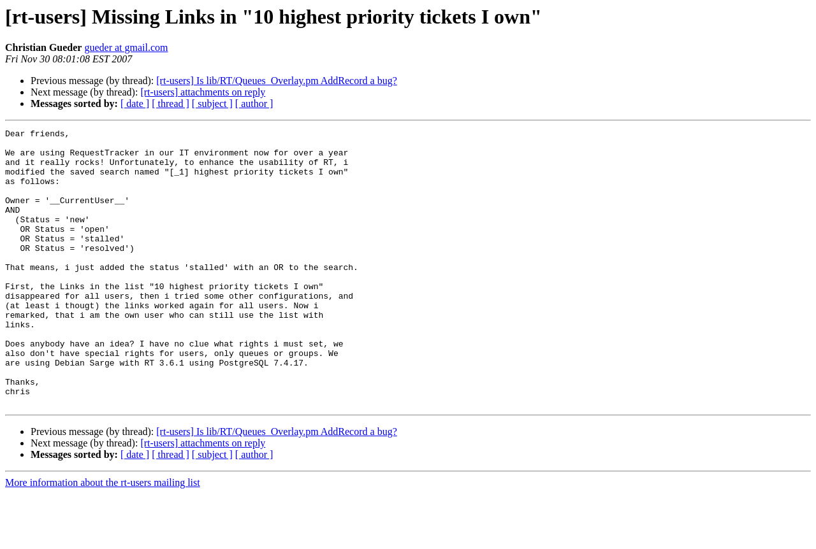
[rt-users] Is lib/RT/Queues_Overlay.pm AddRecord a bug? (276, 80)
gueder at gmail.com (126, 47)
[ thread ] (170, 103)
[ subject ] (212, 103)
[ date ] (134, 103)
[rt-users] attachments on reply (202, 92)
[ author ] (254, 103)
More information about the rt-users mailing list (102, 537)
